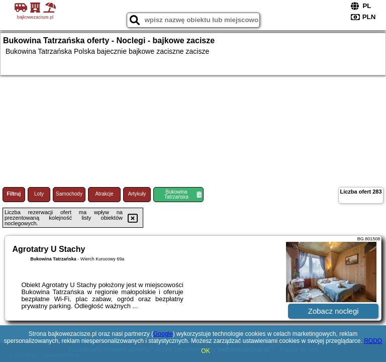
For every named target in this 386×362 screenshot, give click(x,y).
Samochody (69, 194)
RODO (373, 340)
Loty (39, 194)
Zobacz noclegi (333, 311)
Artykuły (137, 194)
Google (163, 333)
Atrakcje (104, 194)
